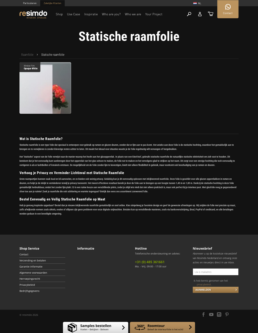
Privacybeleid (27, 284)
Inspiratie (91, 14)
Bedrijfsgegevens (29, 291)
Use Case (73, 14)
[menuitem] (27, 55)
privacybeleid (204, 284)
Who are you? (111, 14)
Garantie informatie (30, 266)
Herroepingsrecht (29, 278)
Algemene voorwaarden (33, 272)
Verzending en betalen (32, 260)
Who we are (133, 14)
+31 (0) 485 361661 (150, 262)
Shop (59, 14)
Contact (23, 254)
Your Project (153, 14)
